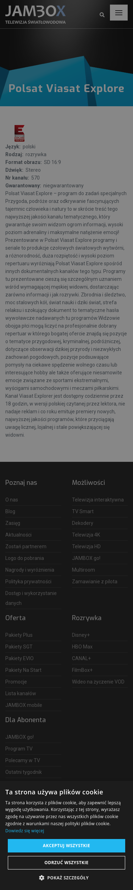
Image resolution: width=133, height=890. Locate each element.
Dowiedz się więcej (24, 831)
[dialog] (66, 445)
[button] (66, 878)
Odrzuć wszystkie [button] (66, 863)
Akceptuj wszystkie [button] (66, 846)
